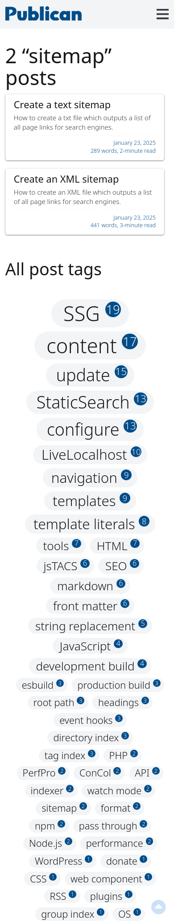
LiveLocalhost (91, 454)
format (121, 808)
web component (111, 878)
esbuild (43, 684)
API (147, 773)
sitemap (64, 808)
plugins (111, 896)
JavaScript (91, 646)
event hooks (91, 720)
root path (59, 702)
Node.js (50, 843)
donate (127, 860)
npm (50, 825)
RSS (63, 896)
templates (91, 500)
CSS (43, 878)
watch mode (119, 790)
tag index (70, 755)
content (91, 345)
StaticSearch (92, 402)
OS (129, 913)
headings (123, 702)
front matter (91, 606)
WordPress (63, 860)
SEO (122, 566)
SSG (92, 313)
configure (92, 429)
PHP (123, 755)
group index (72, 913)
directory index (91, 737)
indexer (52, 790)
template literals (91, 524)
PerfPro (44, 773)
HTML (118, 546)
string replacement (91, 626)
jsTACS (66, 566)
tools (62, 546)
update (92, 374)
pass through (113, 825)
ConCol (100, 773)
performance (119, 843)
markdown (91, 586)
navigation (91, 477)
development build (91, 666)
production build (119, 684)
